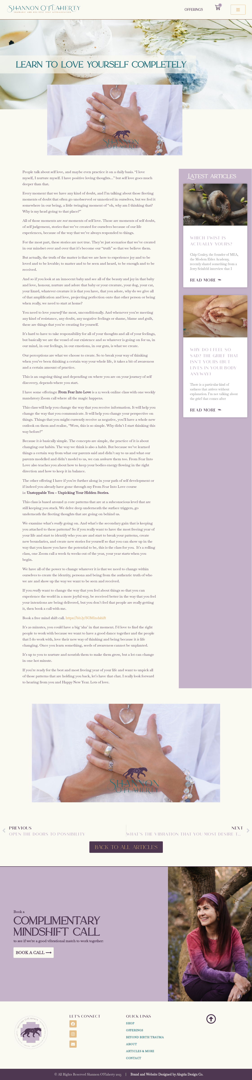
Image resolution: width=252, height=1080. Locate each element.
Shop (130, 1023)
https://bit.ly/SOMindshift (86, 618)
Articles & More (140, 1051)
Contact (133, 1058)
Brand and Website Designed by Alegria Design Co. (166, 1074)
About (131, 1044)
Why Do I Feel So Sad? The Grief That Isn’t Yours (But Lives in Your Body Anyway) (214, 361)
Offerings (194, 9)
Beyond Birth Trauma (145, 1037)
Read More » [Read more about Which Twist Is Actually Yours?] (206, 279)
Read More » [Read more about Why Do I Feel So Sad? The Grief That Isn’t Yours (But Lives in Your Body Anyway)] (206, 409)
